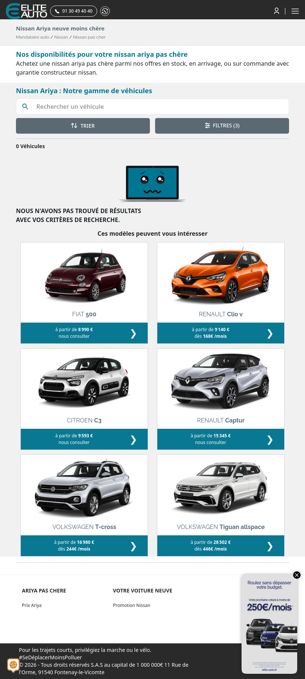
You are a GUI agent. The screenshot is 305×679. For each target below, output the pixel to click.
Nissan (61, 37)
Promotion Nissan (131, 605)
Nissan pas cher (89, 37)
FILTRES (222, 125)
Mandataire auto (32, 37)
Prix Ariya (32, 605)
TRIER (83, 125)
